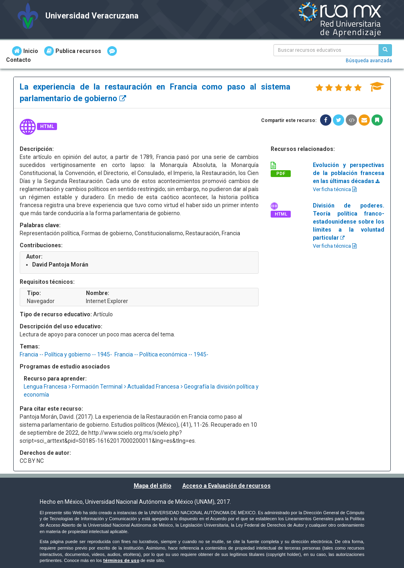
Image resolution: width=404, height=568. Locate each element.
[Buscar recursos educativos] (385, 50)
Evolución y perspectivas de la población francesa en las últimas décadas (348, 173)
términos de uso (121, 560)
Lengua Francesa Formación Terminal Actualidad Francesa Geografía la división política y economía (141, 390)
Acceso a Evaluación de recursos (226, 485)
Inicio (25, 51)
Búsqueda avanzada (369, 60)
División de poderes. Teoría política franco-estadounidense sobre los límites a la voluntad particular (348, 221)
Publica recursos (72, 51)
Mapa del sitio (152, 485)
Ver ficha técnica (335, 189)
